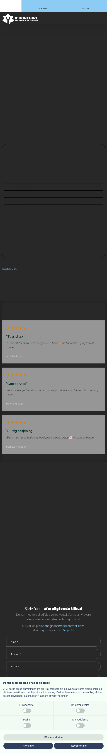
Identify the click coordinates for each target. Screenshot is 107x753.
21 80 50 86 (66, 630)
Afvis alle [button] (28, 745)
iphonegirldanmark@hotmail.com (62, 626)
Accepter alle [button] (79, 745)
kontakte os (9, 268)
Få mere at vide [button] (53, 737)
